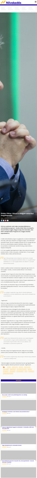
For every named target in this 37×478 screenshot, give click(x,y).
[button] (35, 2)
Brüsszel (29, 369)
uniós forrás (5, 369)
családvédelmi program (21, 369)
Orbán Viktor (14, 367)
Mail (8, 220)
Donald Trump (27, 367)
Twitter (3, 220)
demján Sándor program (8, 373)
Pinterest (5, 220)
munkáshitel (31, 371)
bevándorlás (12, 371)
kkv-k (26, 371)
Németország (12, 369)
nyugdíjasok (5, 371)
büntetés (21, 367)
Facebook (1, 220)
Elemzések (4, 396)
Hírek (2, 218)
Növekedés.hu (11, 2)
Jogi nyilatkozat (33, 11)
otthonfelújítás (20, 371)
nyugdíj (8, 367)
